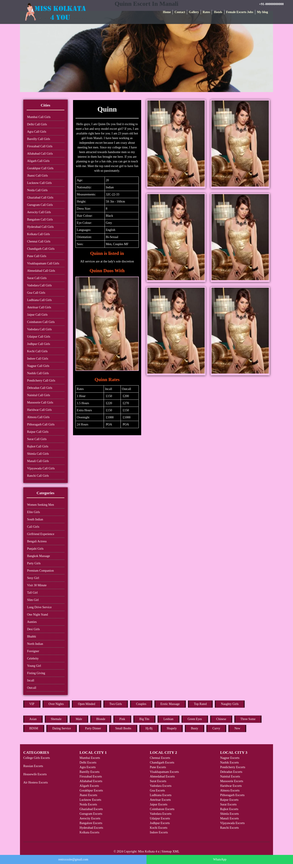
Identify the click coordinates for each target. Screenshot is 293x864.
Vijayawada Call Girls (41, 468)
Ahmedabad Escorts (162, 776)
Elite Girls (33, 512)
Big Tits (144, 719)
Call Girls (33, 526)
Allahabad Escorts (90, 781)
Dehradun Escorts (231, 771)
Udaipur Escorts (160, 818)
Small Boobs (123, 728)
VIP (31, 704)
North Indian (35, 644)
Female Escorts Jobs (239, 12)
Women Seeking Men (40, 504)
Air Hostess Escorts (35, 782)
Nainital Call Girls (38, 395)
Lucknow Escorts (90, 799)
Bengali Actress (37, 541)
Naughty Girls (230, 704)
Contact (179, 12)
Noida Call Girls (37, 190)
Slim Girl (33, 600)
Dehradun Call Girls (39, 388)
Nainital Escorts (230, 776)
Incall (30, 680)
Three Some (247, 719)
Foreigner (33, 651)
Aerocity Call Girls (39, 212)
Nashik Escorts (229, 762)
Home (167, 12)
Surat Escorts (158, 781)
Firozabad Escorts (90, 776)
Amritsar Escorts (160, 799)
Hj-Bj (148, 728)
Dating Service (61, 728)
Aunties (32, 622)
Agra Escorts (87, 767)
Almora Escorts (230, 790)
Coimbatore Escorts (162, 809)
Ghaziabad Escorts (91, 809)
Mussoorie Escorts (231, 781)
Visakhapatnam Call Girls (43, 263)
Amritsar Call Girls (39, 307)
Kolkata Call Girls (38, 234)
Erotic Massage (170, 704)
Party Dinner (93, 728)
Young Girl (34, 665)
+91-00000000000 (271, 4)
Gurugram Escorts (90, 813)
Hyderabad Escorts (91, 827)
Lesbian (168, 719)
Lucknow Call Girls (39, 183)
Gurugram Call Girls (40, 205)
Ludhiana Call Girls (39, 300)
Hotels (218, 12)
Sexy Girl (33, 578)
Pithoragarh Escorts (232, 795)
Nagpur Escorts (230, 758)
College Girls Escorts (36, 758)
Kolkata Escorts (89, 832)
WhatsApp (219, 859)
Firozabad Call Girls (39, 146)
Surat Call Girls (37, 278)
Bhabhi (31, 636)
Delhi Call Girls (37, 124)
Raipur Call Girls (37, 431)
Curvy (216, 728)
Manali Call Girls (38, 461)
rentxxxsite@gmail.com (73, 859)
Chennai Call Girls (38, 241)
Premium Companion (40, 570)
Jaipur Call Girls (37, 314)
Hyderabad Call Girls (40, 226)
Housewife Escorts (35, 774)
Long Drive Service (39, 607)
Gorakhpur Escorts (91, 790)
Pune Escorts (158, 767)
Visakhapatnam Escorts (164, 771)
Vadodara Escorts (161, 785)
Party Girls (34, 563)
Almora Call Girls (38, 417)
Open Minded (86, 704)
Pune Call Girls (36, 256)
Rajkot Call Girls (37, 446)
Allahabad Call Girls (40, 153)
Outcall (31, 687)
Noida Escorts (88, 804)
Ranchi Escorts (229, 827)
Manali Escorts (229, 818)
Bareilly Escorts (89, 771)
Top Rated (200, 704)
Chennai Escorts (160, 758)
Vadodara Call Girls (39, 285)
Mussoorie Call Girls (40, 402)
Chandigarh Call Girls (41, 248)
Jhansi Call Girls (37, 175)
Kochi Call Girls (37, 351)
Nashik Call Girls (38, 373)
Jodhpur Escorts (160, 823)
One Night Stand (37, 614)
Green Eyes (195, 719)
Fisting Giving (36, 673)
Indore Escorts (159, 832)
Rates (206, 12)
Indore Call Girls (37, 358)
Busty (194, 728)
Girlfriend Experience (40, 534)
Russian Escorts (33, 766)
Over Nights (56, 704)
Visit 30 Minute (37, 585)
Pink (122, 719)
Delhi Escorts (87, 762)
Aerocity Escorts (89, 818)
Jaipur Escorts (158, 804)
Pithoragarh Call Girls (41, 424)
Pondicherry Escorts (232, 767)
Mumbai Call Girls (39, 117)
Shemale (56, 719)
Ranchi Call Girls (38, 475)
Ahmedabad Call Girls (41, 270)
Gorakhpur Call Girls (40, 168)
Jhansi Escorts (88, 795)
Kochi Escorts (158, 827)
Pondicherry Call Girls (41, 380)
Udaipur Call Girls (38, 336)
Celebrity (33, 658)
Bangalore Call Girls (40, 219)
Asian (33, 719)
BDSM (33, 728)
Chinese (221, 719)
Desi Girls (33, 629)
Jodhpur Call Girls (38, 344)
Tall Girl (32, 592)
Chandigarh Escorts (162, 762)
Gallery (194, 12)
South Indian (35, 519)
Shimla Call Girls (38, 453)
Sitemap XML (171, 851)
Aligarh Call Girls (38, 161)
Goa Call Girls (36, 292)
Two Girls (115, 704)
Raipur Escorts (229, 799)
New (237, 728)
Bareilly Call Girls (38, 139)
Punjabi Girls (35, 548)
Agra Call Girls (36, 131)
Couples (141, 704)
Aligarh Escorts (89, 785)
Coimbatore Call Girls (41, 322)
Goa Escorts (157, 790)
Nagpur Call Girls (38, 366)
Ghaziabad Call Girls (40, 197)
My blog (262, 12)
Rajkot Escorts (229, 809)
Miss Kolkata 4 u (148, 851)
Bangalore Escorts (90, 823)
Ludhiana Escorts (161, 795)
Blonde (100, 719)
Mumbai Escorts (89, 758)
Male (79, 719)
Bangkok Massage (38, 556)
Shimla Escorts (229, 813)
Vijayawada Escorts (232, 823)
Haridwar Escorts (231, 785)
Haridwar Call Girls (39, 409)
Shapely (172, 728)
